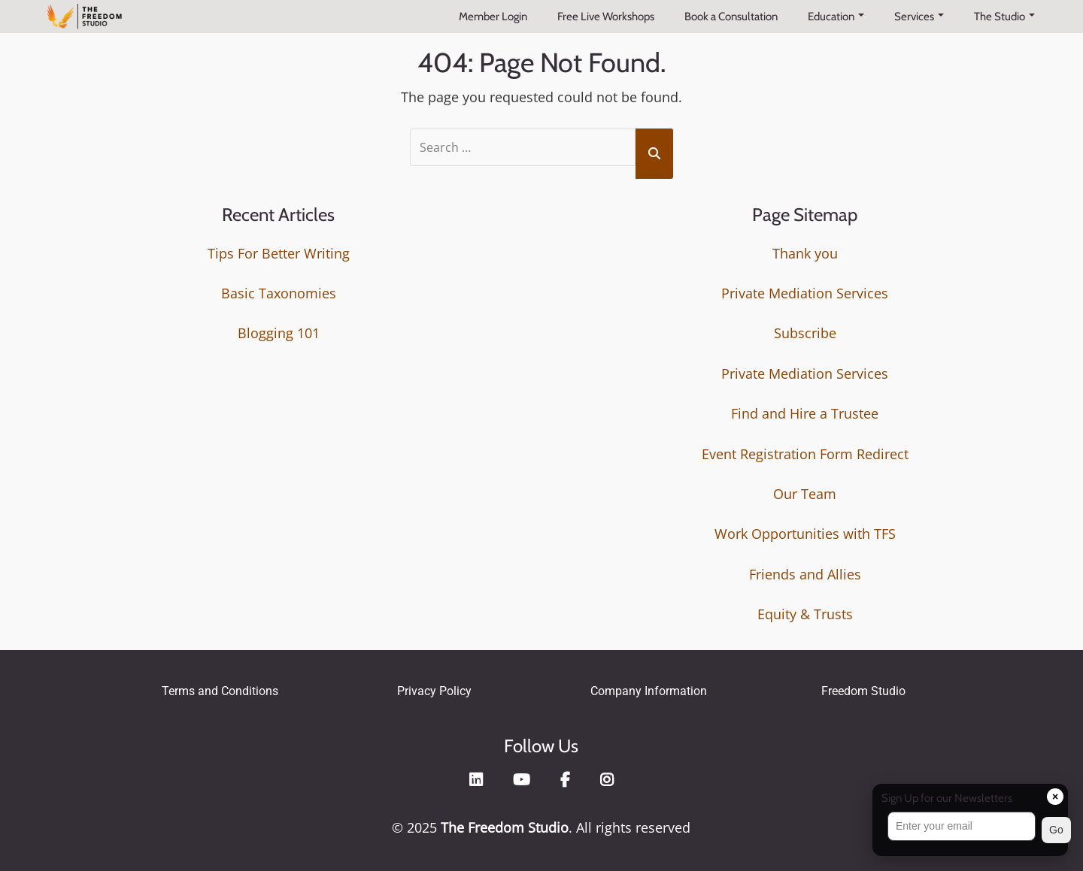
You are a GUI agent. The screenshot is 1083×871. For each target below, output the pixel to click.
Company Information (648, 690)
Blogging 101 (279, 333)
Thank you (805, 252)
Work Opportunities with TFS (805, 534)
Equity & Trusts (805, 614)
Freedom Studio (863, 690)
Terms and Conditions (220, 690)
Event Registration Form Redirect (805, 453)
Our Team (804, 493)
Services (919, 16)
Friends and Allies (805, 573)
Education (836, 16)
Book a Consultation (731, 16)
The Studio (1004, 16)
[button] (970, 830)
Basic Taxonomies (278, 293)
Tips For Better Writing (279, 252)
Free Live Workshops (605, 16)
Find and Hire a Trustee (804, 413)
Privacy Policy (434, 690)
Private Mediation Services (804, 293)
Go (1056, 830)
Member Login (493, 16)
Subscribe (805, 333)
